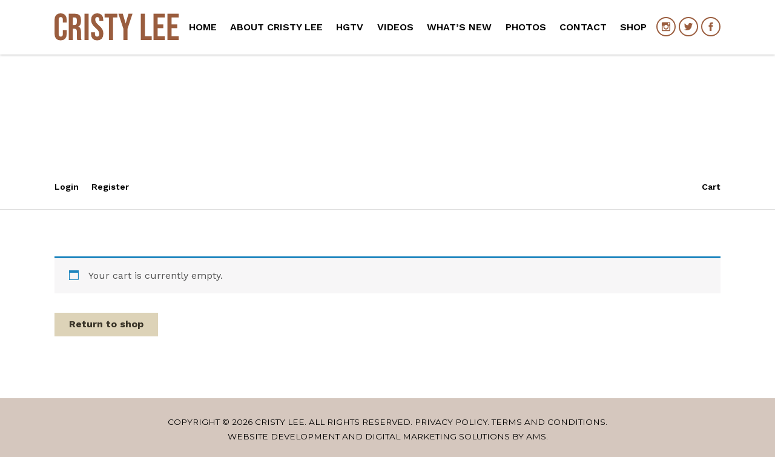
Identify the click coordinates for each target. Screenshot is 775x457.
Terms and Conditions (548, 422)
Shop (633, 27)
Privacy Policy (451, 422)
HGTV (349, 27)
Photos (526, 27)
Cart (711, 187)
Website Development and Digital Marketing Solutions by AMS (387, 436)
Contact (583, 27)
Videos (395, 27)
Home (203, 27)
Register (110, 187)
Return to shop (106, 324)
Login (66, 187)
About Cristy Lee (276, 27)
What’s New (459, 27)
